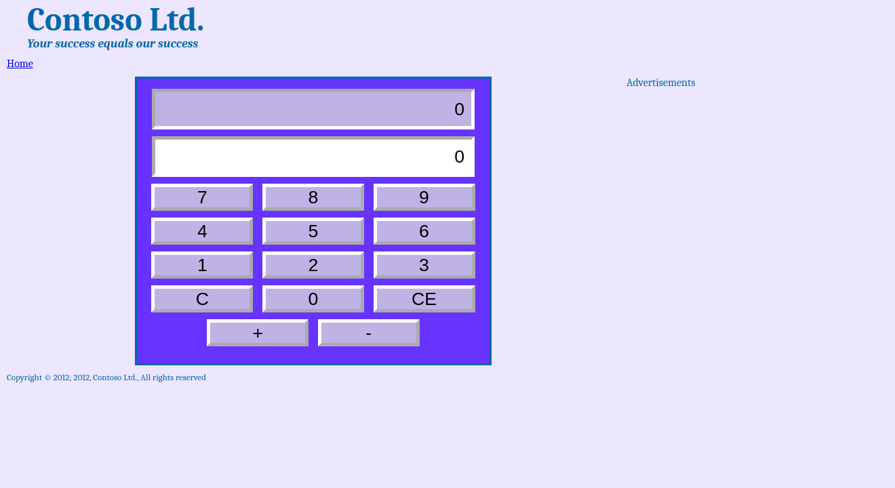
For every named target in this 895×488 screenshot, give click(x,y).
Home (20, 64)
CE (424, 299)
